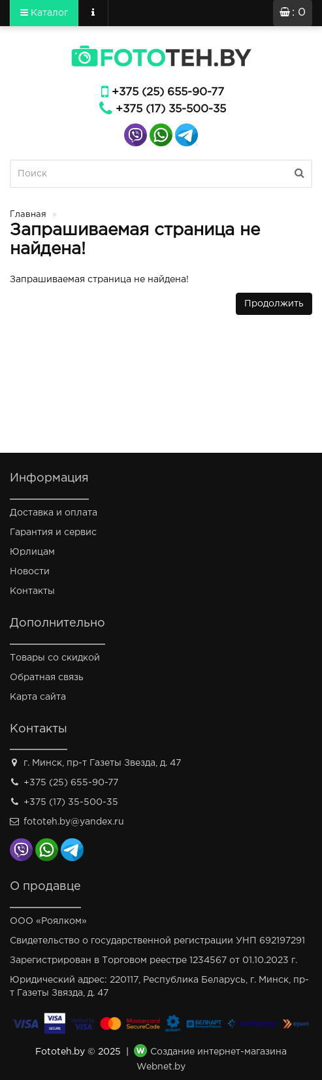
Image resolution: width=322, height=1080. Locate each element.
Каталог (44, 12)
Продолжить (274, 304)
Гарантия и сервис (53, 532)
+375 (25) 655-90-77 (168, 92)
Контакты (32, 591)
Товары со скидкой (55, 658)
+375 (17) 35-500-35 (171, 109)
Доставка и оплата (53, 513)
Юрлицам (32, 552)
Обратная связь (47, 677)
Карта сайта (38, 697)
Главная (28, 214)
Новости (30, 572)
